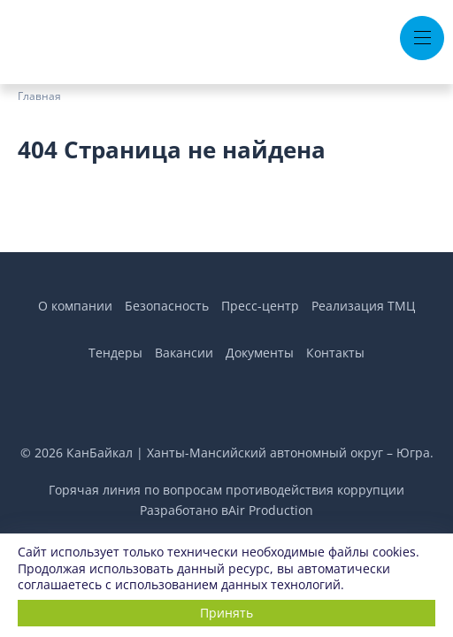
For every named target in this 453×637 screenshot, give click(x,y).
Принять (226, 612)
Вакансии (184, 352)
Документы (260, 352)
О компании (75, 305)
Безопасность (167, 305)
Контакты (335, 352)
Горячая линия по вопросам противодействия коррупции (226, 489)
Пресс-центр (260, 305)
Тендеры (115, 352)
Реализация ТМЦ (363, 305)
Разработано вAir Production (226, 510)
